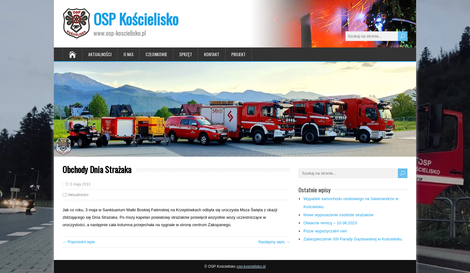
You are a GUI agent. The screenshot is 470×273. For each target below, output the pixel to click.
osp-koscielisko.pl (251, 266)
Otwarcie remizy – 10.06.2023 (330, 223)
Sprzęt (185, 54)
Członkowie (156, 54)
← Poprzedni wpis (79, 241)
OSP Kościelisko (136, 19)
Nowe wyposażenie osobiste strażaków (338, 215)
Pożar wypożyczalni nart (325, 231)
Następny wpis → (274, 241)
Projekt (238, 54)
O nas (128, 54)
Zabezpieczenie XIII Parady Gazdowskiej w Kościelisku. (353, 239)
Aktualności (99, 54)
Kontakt (211, 54)
